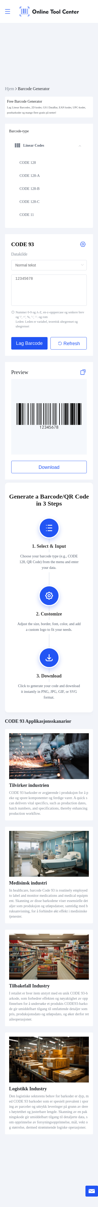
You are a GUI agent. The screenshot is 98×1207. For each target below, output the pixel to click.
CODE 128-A (30, 176)
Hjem (9, 88)
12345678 (49, 290)
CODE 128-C (30, 202)
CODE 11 (27, 215)
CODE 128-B (30, 189)
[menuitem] (48, 162)
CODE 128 (28, 163)
